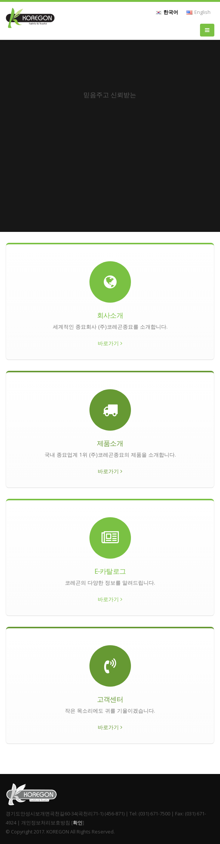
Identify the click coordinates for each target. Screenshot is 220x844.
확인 (78, 823)
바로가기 (110, 343)
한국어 (166, 12)
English (198, 12)
